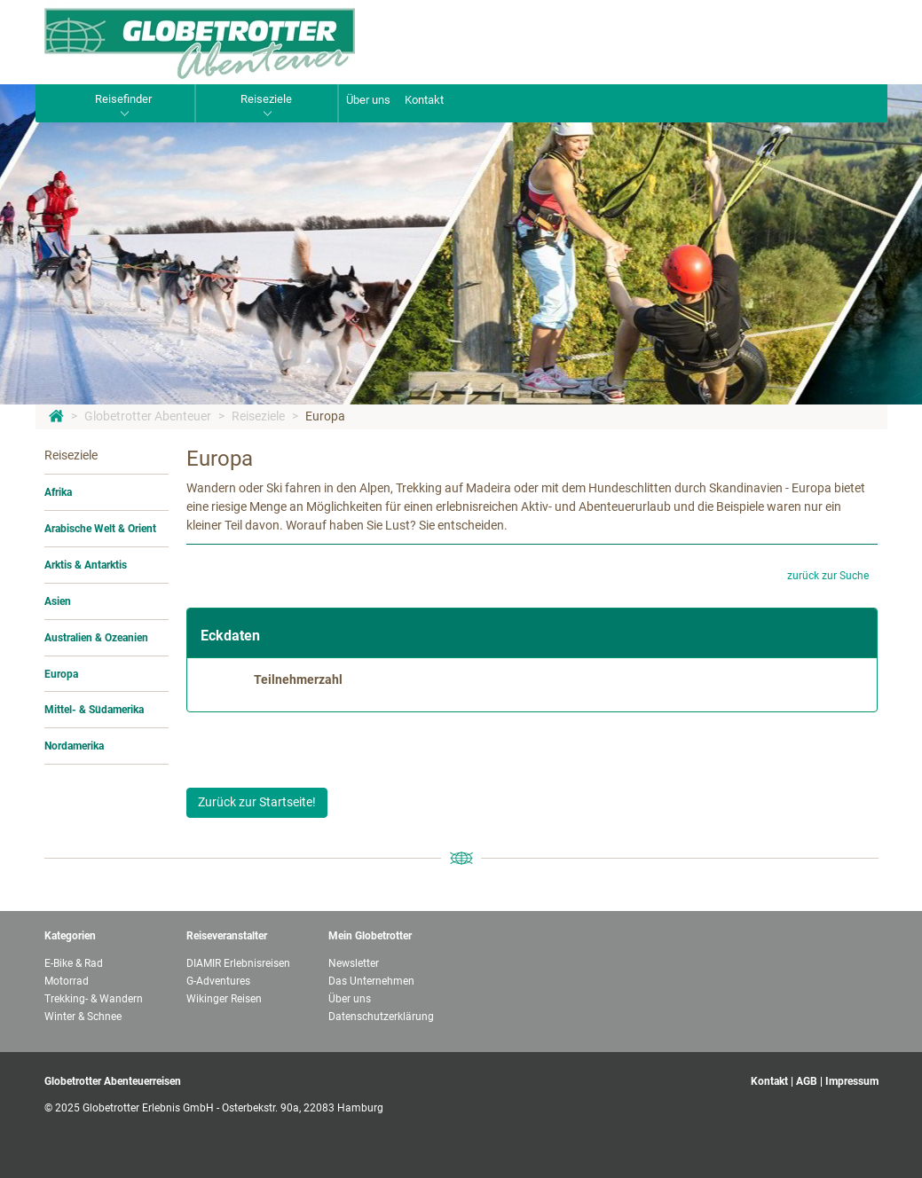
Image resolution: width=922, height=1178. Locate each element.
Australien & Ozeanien (96, 638)
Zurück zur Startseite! (257, 802)
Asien (57, 601)
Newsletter (353, 963)
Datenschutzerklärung (381, 1016)
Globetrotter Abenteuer (147, 416)
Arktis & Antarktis (85, 565)
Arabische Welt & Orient (100, 528)
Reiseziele (258, 416)
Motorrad (66, 981)
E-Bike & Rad (73, 963)
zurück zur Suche (828, 575)
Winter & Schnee (83, 1016)
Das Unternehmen (371, 981)
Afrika (58, 492)
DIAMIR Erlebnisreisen (238, 963)
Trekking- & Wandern (93, 999)
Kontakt (424, 99)
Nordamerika (74, 746)
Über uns (368, 99)
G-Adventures (218, 981)
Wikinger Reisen (224, 999)
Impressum (852, 1081)
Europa (325, 416)
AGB (806, 1081)
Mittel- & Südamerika (94, 709)
